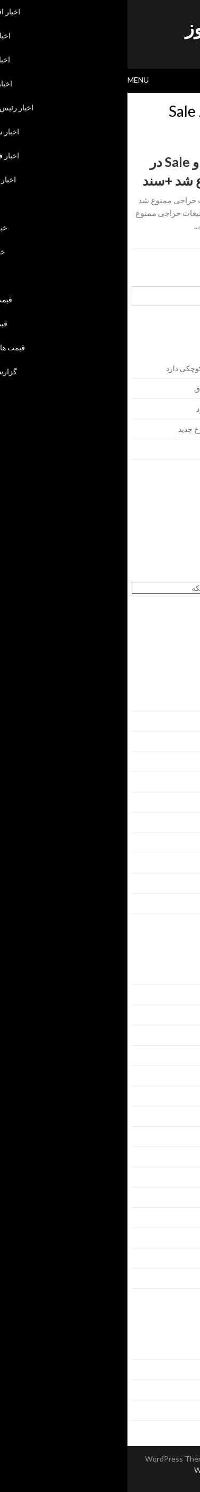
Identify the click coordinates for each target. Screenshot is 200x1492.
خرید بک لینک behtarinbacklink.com (140, 520)
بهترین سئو (179, 576)
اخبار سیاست (175, 1075)
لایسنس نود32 (174, 531)
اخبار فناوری (177, 1116)
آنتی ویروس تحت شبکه (100, 587)
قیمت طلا (181, 1237)
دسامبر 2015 (175, 903)
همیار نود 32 (177, 564)
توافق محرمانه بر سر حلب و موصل (141, 449)
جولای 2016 (177, 761)
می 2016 (181, 802)
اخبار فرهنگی (175, 1096)
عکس (187, 1197)
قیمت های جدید (172, 1258)
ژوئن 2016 (179, 782)
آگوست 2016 (175, 741)
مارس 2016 (177, 842)
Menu (10, 79)
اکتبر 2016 (179, 700)
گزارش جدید (176, 1278)
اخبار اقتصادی (175, 974)
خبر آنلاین (181, 1156)
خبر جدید (182, 1177)
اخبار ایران (180, 994)
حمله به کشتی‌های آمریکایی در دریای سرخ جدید (123, 429)
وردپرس (183, 1410)
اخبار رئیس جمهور (168, 1055)
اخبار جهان (180, 1015)
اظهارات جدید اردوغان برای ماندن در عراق (131, 388)
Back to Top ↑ (100, 1481)
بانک (189, 1136)
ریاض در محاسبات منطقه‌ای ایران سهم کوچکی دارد (117, 368)
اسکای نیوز (100, 27)
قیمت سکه (179, 1217)
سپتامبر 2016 (175, 721)
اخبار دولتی (179, 1035)
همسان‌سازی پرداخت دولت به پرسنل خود (132, 408)
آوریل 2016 (178, 822)
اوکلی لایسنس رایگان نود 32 (152, 542)
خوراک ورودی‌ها (171, 1369)
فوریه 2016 (178, 863)
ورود (189, 1349)
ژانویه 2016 (177, 883)
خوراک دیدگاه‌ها (172, 1389)
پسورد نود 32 (176, 553)
